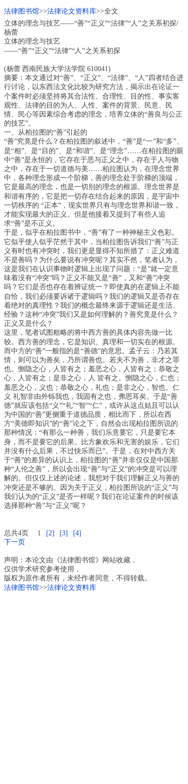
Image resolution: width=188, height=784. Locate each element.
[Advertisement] (94, 686)
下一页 (14, 542)
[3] (64, 533)
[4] (77, 533)
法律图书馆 (21, 11)
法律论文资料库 (71, 11)
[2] (50, 533)
